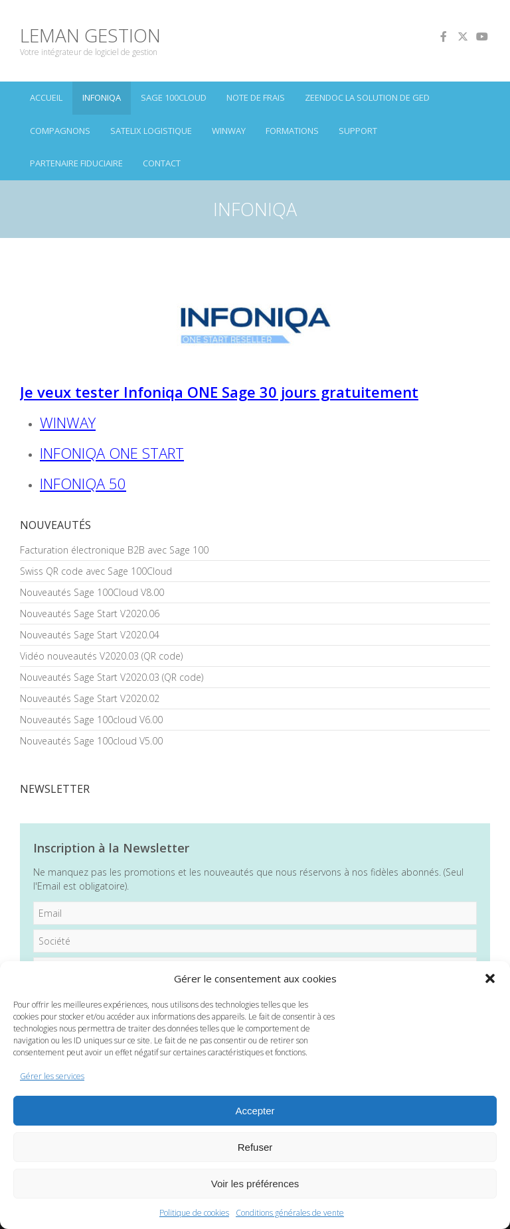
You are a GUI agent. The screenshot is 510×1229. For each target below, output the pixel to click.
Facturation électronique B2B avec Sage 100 (114, 550)
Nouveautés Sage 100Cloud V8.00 (92, 592)
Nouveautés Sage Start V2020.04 (89, 634)
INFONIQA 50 (83, 483)
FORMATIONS (292, 131)
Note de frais (255, 97)
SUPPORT (358, 131)
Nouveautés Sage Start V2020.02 (89, 698)
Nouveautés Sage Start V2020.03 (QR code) (111, 677)
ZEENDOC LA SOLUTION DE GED (367, 97)
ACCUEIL (46, 97)
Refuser (255, 1147)
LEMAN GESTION (90, 35)
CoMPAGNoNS (60, 131)
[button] (490, 978)
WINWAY (68, 422)
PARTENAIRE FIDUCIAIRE (76, 163)
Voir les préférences (255, 1183)
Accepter (254, 1110)
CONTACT (162, 163)
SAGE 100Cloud (174, 97)
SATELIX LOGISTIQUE (151, 131)
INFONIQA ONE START (112, 453)
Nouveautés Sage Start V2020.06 (89, 613)
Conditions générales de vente (290, 1212)
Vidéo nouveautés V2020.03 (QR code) (101, 656)
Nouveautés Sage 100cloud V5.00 (91, 740)
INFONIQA (101, 97)
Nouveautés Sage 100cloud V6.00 (91, 719)
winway (229, 131)
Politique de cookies (194, 1212)
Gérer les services (52, 1076)
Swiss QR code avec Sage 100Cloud (96, 571)
